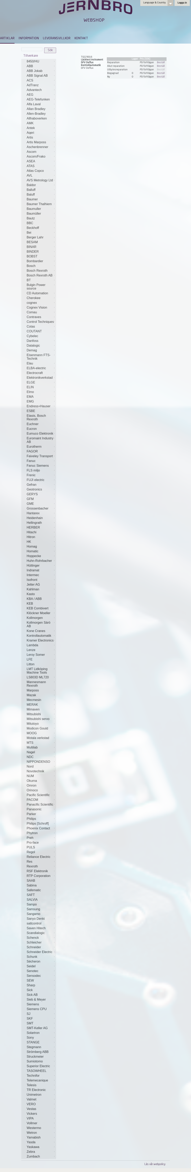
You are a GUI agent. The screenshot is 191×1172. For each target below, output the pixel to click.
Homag (32, 546)
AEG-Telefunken (38, 99)
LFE (29, 659)
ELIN (30, 387)
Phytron (32, 833)
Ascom (31, 151)
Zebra (31, 1151)
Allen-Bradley (36, 113)
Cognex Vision (37, 307)
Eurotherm (34, 446)
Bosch (31, 266)
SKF (30, 1018)
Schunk (32, 956)
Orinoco (32, 790)
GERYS (32, 494)
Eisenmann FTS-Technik (39, 356)
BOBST (32, 256)
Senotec (32, 971)
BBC (30, 223)
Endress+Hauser (39, 406)
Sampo (32, 904)
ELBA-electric (36, 368)
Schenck (33, 937)
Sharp (31, 985)
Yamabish (34, 1137)
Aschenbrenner (37, 147)
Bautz (31, 218)
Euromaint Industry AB (40, 440)
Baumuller (34, 208)
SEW (30, 980)
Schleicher (34, 942)
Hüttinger (33, 565)
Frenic (31, 475)
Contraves (34, 317)
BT (29, 280)
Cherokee (33, 298)
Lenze (31, 650)
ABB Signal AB (37, 75)
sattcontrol (34, 923)
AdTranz (33, 85)
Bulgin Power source (36, 286)
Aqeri (30, 132)
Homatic (32, 551)
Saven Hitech (36, 928)
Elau (30, 363)
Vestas (31, 1109)
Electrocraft (35, 373)
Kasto (31, 594)
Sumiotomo (35, 1061)
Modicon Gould (37, 728)
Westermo (34, 1128)
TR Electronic (36, 1090)
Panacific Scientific (40, 804)
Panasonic (34, 809)
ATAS (30, 166)
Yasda (31, 1142)
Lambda (32, 645)
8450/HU (33, 61)
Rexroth (32, 866)
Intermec (33, 575)
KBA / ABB (34, 598)
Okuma (32, 780)
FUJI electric (35, 480)
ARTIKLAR (7, 38)
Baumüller (34, 213)
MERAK (32, 704)
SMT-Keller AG (37, 1028)
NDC (30, 757)
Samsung (33, 909)
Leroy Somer (36, 654)
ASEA (31, 161)
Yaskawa (33, 1147)
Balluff (31, 189)
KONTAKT (81, 38)
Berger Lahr (35, 237)
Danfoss (32, 340)
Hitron (31, 537)
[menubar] (44, 41)
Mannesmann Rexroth (36, 683)
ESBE (31, 411)
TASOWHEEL (36, 1071)
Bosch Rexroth (37, 270)
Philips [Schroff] (38, 823)
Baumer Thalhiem (39, 204)
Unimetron (34, 1094)
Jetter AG (33, 584)
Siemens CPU (37, 1009)
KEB (30, 603)
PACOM (32, 799)
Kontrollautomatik (39, 635)
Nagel (31, 752)
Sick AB (32, 994)
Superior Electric (38, 1066)
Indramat (33, 570)
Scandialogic (36, 933)
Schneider (34, 947)
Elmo (30, 392)
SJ (28, 1013)
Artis (30, 137)
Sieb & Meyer (36, 999)
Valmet (31, 1099)
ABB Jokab (34, 71)
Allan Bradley (36, 109)
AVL (29, 175)
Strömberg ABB (38, 1051)
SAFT (31, 895)
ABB (30, 66)
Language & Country (154, 3)
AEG (30, 94)
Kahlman (33, 589)
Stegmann (34, 1047)
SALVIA (32, 899)
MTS (30, 742)
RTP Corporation (38, 876)
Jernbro (95, 11)
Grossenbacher (37, 508)
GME (30, 503)
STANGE (33, 1042)
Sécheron (33, 961)
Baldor (31, 185)
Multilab (32, 747)
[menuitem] (7, 40)
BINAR (31, 247)
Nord (30, 766)
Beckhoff (33, 227)
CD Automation (37, 293)
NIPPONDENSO (38, 761)
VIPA (30, 1118)
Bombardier (35, 261)
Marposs (33, 690)
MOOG (32, 733)
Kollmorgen (35, 617)
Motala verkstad (38, 738)
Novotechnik (35, 771)
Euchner (33, 424)
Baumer (32, 199)
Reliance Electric (38, 856)
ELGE (31, 382)
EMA (30, 396)
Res (29, 861)
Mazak (31, 695)
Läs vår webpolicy (154, 1164)
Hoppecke (34, 556)
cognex (32, 302)
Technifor (33, 1075)
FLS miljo (33, 470)
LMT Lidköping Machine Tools (37, 670)
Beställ (161, 62)
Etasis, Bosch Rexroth (36, 417)
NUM (30, 776)
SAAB (31, 880)
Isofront (32, 579)
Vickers (32, 1113)
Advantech (34, 90)
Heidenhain (35, 518)
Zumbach (33, 1156)
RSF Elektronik (37, 871)
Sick (30, 990)
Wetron (32, 1132)
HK (29, 541)
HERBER (33, 527)
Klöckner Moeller (38, 613)
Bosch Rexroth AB (40, 275)
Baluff (31, 194)
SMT (30, 1023)
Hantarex (33, 513)
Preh (30, 837)
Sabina (32, 885)
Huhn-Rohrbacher (39, 560)
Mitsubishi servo (38, 719)
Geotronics (34, 489)
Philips (31, 818)
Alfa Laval (34, 104)
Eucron (32, 428)
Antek (31, 128)
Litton (30, 664)
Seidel (31, 966)
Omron (31, 785)
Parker (31, 814)
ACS (30, 80)
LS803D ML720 (38, 677)
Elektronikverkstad (40, 377)
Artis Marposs (36, 142)
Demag (32, 350)
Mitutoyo (33, 723)
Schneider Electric (39, 952)
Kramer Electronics (40, 640)
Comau (32, 312)
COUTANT (34, 331)
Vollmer (32, 1123)
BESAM (32, 242)
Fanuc (31, 461)
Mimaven (33, 709)
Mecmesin (34, 700)
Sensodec (34, 975)
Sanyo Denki (36, 918)
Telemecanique (37, 1080)
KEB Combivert (37, 608)
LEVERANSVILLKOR (56, 38)
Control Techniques (40, 321)
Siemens (33, 1004)
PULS (31, 847)
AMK (30, 123)
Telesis (31, 1085)
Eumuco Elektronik (40, 433)
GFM (30, 499)
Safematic (34, 890)
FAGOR (32, 451)
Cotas (31, 326)
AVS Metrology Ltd (40, 180)
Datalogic (33, 345)
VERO (31, 1104)
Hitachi (31, 532)
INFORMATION (29, 38)
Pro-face (33, 842)
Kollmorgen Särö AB (38, 624)
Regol (31, 852)
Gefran (31, 484)
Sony (30, 1037)
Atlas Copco (35, 170)
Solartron (33, 1032)
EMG (30, 401)
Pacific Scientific (38, 795)
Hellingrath (34, 522)
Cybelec (32, 336)
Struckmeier (35, 1056)
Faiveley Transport (40, 456)
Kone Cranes (36, 631)
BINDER (33, 251)
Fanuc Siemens (38, 465)
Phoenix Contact (38, 828)
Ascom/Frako (36, 156)
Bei (29, 232)
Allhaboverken (37, 118)
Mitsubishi (34, 714)
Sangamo (33, 914)
